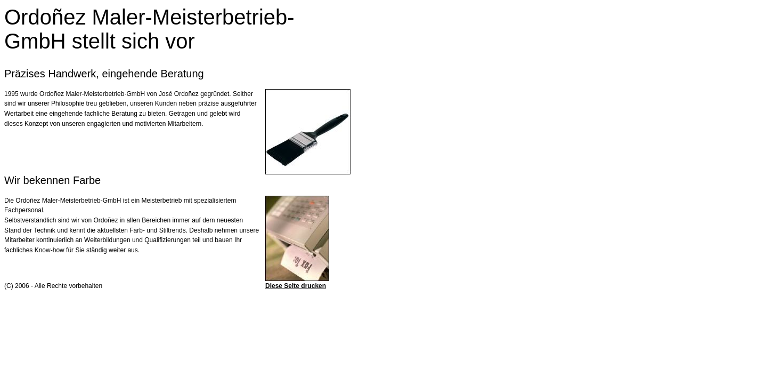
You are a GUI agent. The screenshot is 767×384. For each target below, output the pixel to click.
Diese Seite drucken (295, 286)
